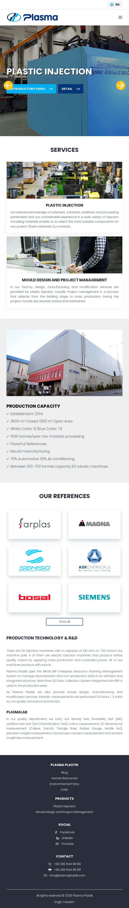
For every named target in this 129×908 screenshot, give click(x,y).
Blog (64, 772)
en (114, 4)
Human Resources (65, 778)
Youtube (65, 844)
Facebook (64, 832)
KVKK (64, 790)
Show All (64, 622)
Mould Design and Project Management (64, 812)
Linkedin (64, 838)
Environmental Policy (64, 784)
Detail (71, 89)
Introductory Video (31, 89)
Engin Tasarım (64, 902)
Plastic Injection (64, 806)
